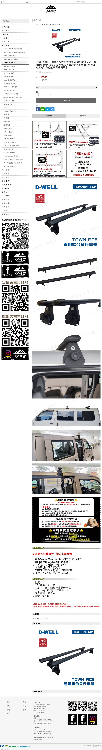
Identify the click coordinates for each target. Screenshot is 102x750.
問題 (24, 706)
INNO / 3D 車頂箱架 (9, 90)
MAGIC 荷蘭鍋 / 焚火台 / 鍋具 (12, 163)
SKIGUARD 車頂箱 (9, 56)
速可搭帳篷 (6, 125)
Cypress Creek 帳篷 (9, 142)
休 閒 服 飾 (5, 207)
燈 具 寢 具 (5, 173)
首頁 (8, 702)
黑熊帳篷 (6, 118)
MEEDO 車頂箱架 (9, 73)
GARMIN (5, 34)
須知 (8, 710)
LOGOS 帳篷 (7, 128)
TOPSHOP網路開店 (4, 749)
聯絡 (8, 714)
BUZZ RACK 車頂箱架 (10, 87)
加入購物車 (66, 100)
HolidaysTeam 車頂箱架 (10, 94)
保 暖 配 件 (5, 210)
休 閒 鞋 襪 (5, 203)
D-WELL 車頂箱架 (9, 62)
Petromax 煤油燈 (8, 166)
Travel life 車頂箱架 (9, 80)
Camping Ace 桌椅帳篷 (10, 156)
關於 (24, 710)
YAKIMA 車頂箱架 (9, 76)
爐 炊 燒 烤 (5, 177)
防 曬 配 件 (5, 214)
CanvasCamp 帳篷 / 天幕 (11, 145)
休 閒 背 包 (5, 192)
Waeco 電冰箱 (7, 104)
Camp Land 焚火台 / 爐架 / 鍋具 (13, 159)
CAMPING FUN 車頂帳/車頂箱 (12, 49)
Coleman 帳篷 (7, 135)
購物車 (82, 2)
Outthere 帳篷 (7, 132)
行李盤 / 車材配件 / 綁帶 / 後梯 (12, 97)
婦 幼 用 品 (5, 30)
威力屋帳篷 (6, 121)
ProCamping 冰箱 (8, 101)
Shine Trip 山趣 (8, 149)
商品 (24, 702)
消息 (8, 706)
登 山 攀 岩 (5, 181)
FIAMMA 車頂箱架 (9, 66)
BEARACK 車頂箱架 (9, 83)
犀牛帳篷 (6, 114)
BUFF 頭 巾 (6, 196)
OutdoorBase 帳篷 (9, 139)
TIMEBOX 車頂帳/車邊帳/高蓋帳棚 (14, 52)
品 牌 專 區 (5, 45)
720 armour (6, 188)
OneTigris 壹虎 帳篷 (9, 111)
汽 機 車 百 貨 (6, 185)
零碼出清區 (5, 27)
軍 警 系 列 (5, 199)
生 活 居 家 (5, 42)
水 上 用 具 (5, 38)
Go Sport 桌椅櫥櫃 (9, 152)
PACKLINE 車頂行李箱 (10, 59)
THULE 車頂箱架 (8, 69)
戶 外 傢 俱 (5, 170)
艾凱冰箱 (6, 107)
